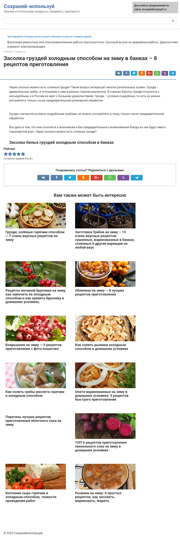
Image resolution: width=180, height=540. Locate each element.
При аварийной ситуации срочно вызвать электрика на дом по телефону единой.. (49, 36)
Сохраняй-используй (29, 6)
